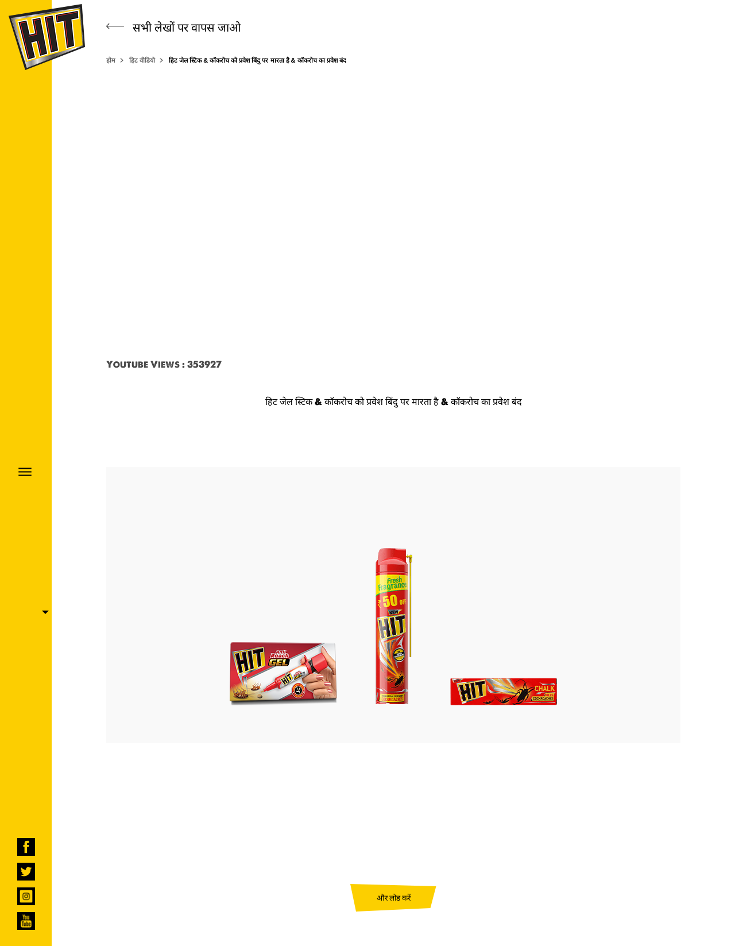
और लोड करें (394, 897)
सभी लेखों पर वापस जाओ (173, 27)
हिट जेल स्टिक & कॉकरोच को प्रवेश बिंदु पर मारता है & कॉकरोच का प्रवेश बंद (257, 60)
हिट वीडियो (142, 60)
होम (110, 60)
